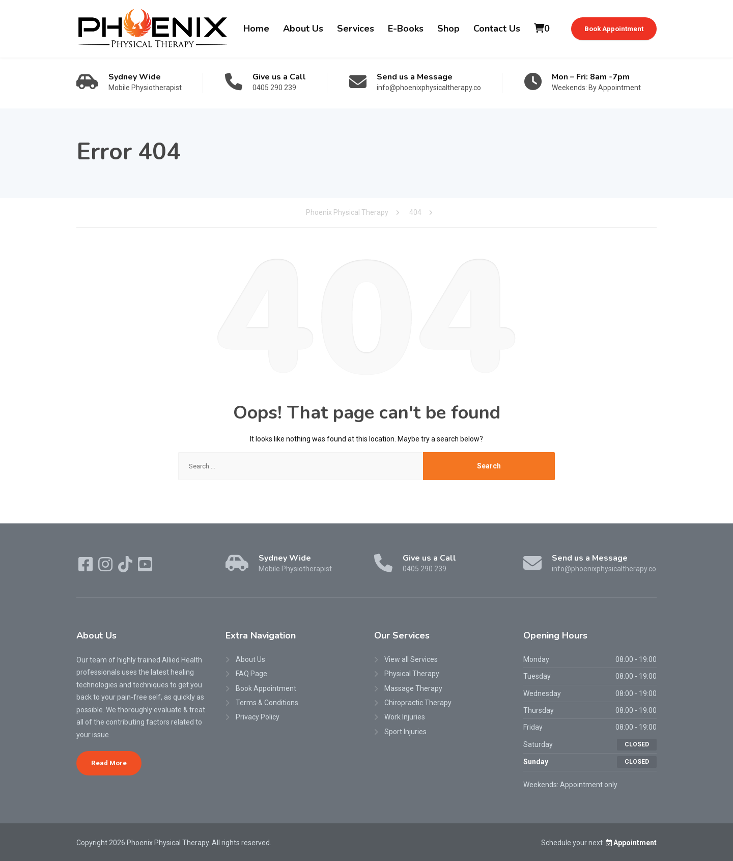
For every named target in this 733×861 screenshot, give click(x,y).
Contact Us (496, 28)
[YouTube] (145, 568)
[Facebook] (86, 568)
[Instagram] (106, 568)
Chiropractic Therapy (418, 703)
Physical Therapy (411, 674)
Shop (448, 28)
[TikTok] (126, 568)
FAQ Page (251, 674)
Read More (109, 763)
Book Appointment (613, 28)
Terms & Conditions (267, 703)
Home (256, 28)
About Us (303, 28)
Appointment (630, 843)
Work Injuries (404, 717)
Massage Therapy (413, 688)
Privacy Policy (257, 717)
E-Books (406, 28)
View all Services (411, 659)
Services (355, 28)
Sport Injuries (405, 732)
